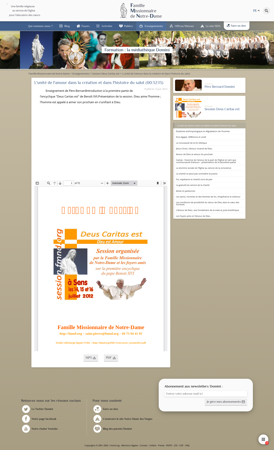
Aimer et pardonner (185, 190)
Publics (128, 26)
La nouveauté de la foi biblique (191, 142)
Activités (106, 26)
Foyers (85, 26)
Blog (67, 26)
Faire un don (236, 25)
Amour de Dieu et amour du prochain (194, 154)
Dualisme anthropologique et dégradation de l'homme (203, 131)
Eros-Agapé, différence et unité (191, 136)
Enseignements (154, 26)
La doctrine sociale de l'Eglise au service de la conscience (203, 167)
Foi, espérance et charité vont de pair (194, 179)
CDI (175, 445)
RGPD (169, 445)
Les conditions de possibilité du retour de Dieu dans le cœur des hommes (207, 203)
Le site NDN (213, 26)
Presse (161, 445)
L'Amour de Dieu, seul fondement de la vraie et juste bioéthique (207, 210)
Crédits (152, 445)
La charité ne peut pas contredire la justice (196, 173)
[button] (91, 358)
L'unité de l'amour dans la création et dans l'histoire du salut (206, 125)
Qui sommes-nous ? (40, 26)
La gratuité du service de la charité (192, 185)
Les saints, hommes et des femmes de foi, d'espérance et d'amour (208, 196)
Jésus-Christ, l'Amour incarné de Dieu (194, 148)
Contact (143, 445)
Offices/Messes (184, 26)
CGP (181, 445)
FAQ (187, 445)
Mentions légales (129, 445)
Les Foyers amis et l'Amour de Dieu (193, 216)
